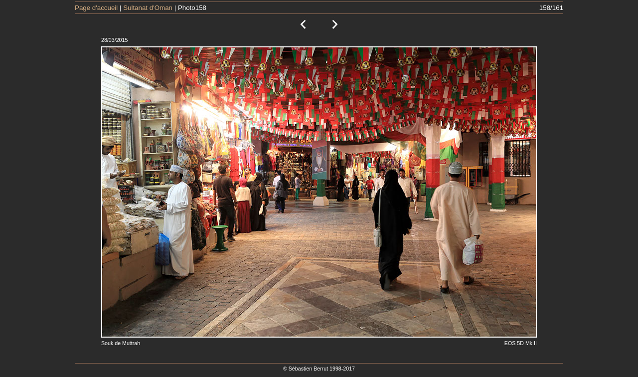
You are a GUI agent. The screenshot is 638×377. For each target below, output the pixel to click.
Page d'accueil (96, 7)
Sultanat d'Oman (147, 7)
